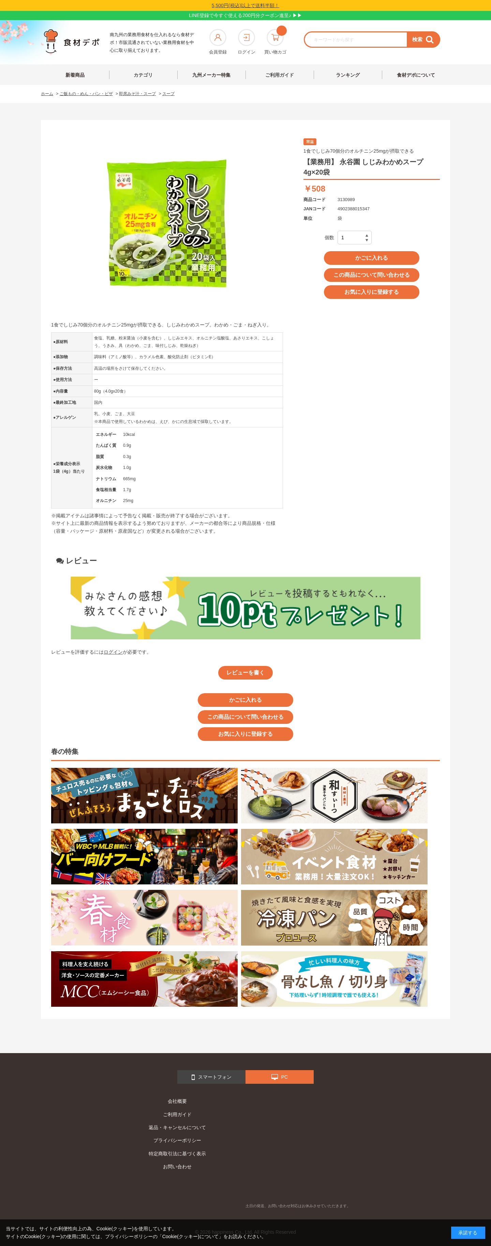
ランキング (348, 75)
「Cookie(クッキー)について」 (190, 1236)
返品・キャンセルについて (177, 1127)
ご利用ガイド (279, 75)
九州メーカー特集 (211, 75)
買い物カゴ (275, 42)
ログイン (246, 42)
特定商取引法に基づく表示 (177, 1153)
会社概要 (177, 1101)
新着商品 (75, 75)
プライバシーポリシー (177, 1140)
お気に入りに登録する (371, 292)
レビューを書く (245, 672)
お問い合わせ (177, 1166)
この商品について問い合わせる (371, 275)
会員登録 (218, 42)
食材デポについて (416, 75)
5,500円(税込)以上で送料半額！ (245, 5)
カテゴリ (143, 75)
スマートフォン (212, 1077)
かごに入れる (371, 258)
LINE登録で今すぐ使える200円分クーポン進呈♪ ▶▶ (245, 15)
